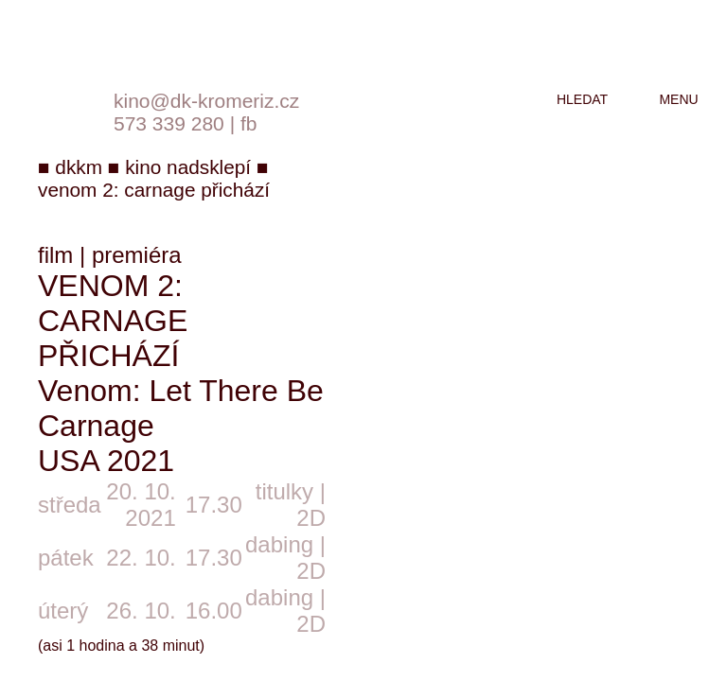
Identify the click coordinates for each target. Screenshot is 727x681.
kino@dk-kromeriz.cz (206, 101)
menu (678, 99)
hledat (582, 99)
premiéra (137, 255)
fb (248, 123)
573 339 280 (169, 123)
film (55, 255)
